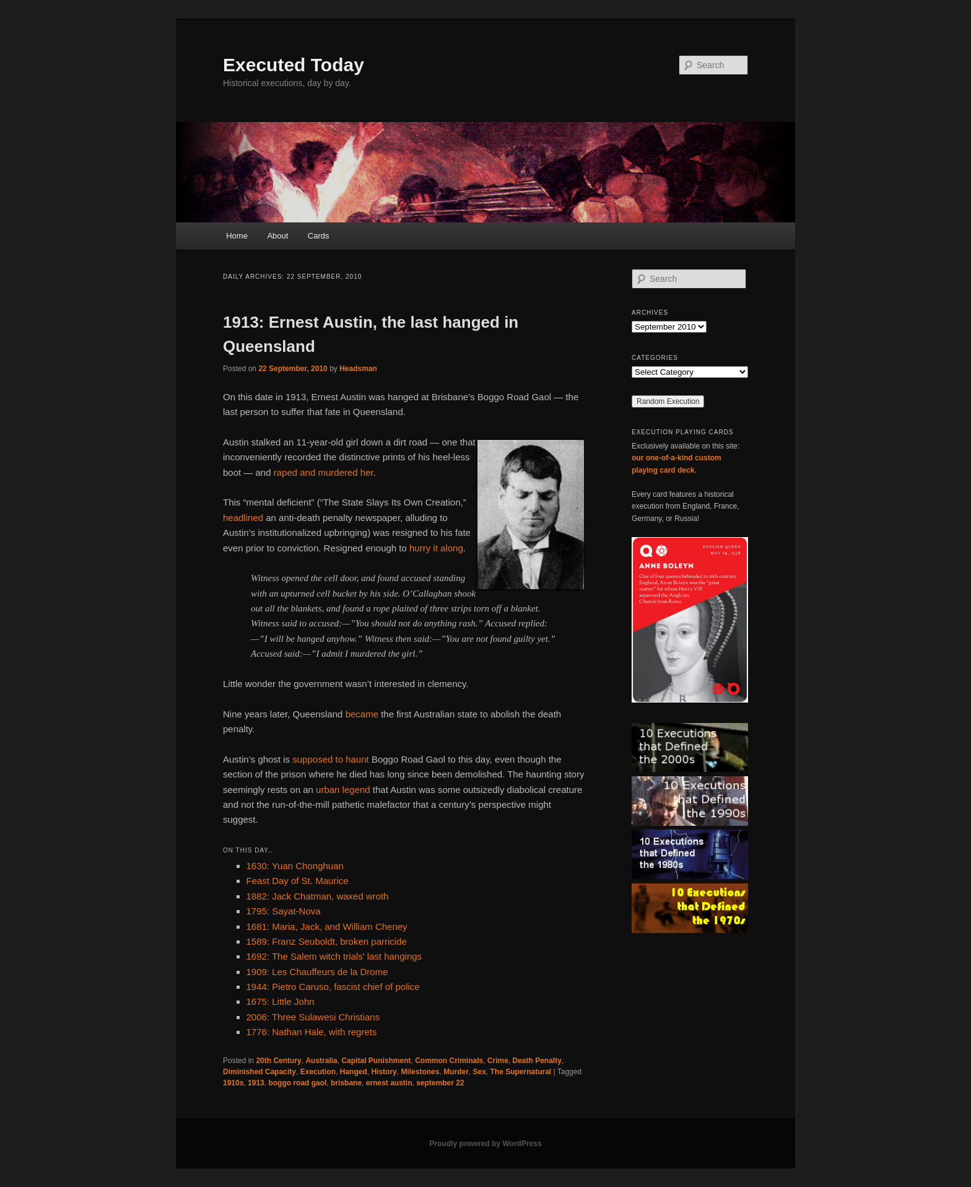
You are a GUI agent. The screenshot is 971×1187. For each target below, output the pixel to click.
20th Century (278, 1060)
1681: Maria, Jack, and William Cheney (326, 926)
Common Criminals (449, 1060)
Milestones (420, 1071)
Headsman (358, 368)
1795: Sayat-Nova (283, 911)
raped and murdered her (323, 472)
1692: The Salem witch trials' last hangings (334, 956)
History (383, 1071)
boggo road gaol (297, 1083)
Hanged (353, 1071)
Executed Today (293, 65)
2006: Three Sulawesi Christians (313, 1017)
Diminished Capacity (259, 1071)
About (277, 235)
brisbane (346, 1083)
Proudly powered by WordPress (485, 1143)
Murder (456, 1071)
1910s (233, 1083)
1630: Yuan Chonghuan (295, 866)
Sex (479, 1071)
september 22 (440, 1083)
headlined (243, 517)
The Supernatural (521, 1071)
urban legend (343, 789)
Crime (497, 1060)
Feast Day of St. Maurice (297, 880)
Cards (318, 235)
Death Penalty (537, 1060)
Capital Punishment (376, 1060)
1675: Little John (280, 1001)
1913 (256, 1083)
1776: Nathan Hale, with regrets (311, 1032)
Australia (321, 1060)
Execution (318, 1071)
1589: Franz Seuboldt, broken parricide (326, 941)
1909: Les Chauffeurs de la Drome (317, 971)
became (362, 714)
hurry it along (436, 548)
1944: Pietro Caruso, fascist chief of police (333, 986)
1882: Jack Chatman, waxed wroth (317, 896)
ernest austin (389, 1083)
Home (237, 235)
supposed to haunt (330, 759)
